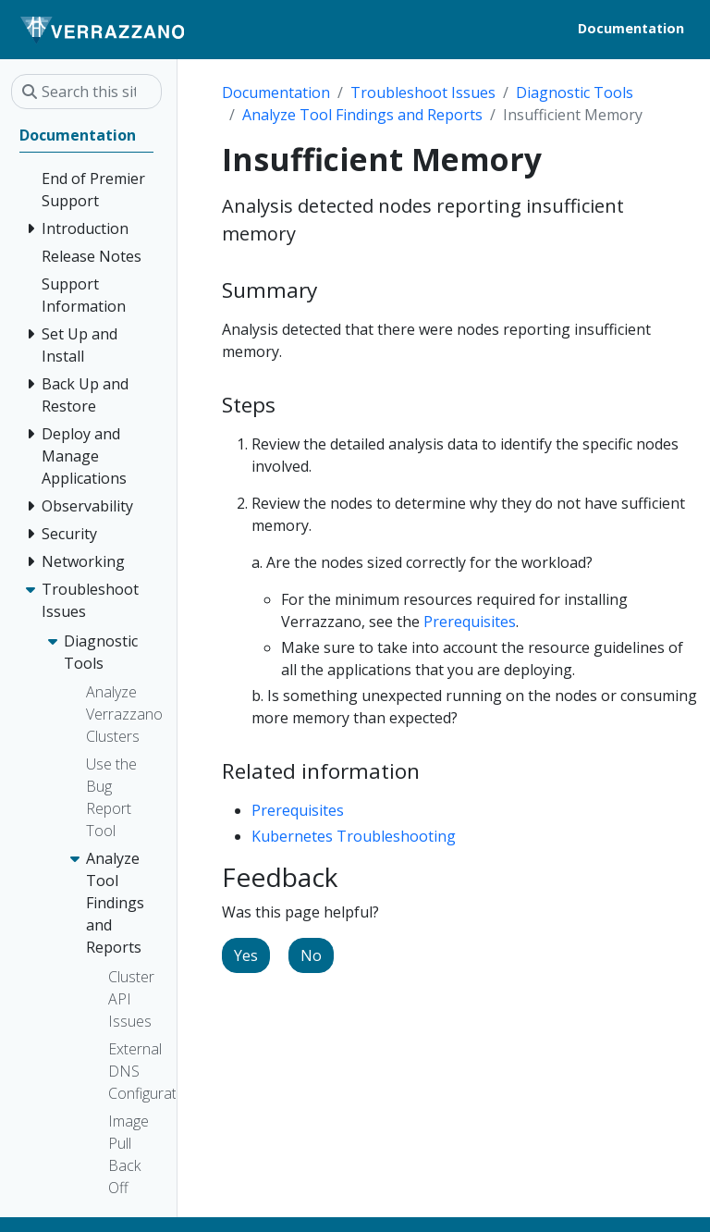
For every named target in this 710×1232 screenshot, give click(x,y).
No (311, 955)
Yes (246, 955)
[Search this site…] (86, 91)
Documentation (276, 92)
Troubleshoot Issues (423, 92)
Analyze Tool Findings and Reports (362, 115)
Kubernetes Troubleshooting (353, 836)
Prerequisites (469, 621)
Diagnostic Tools (574, 92)
